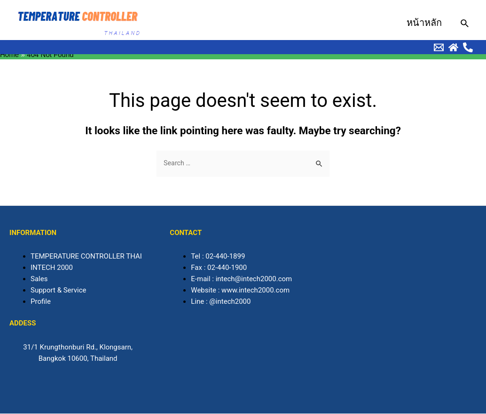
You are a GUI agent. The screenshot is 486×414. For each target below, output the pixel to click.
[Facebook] (468, 47)
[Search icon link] (465, 23)
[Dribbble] (453, 47)
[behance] (438, 47)
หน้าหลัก (424, 22)
